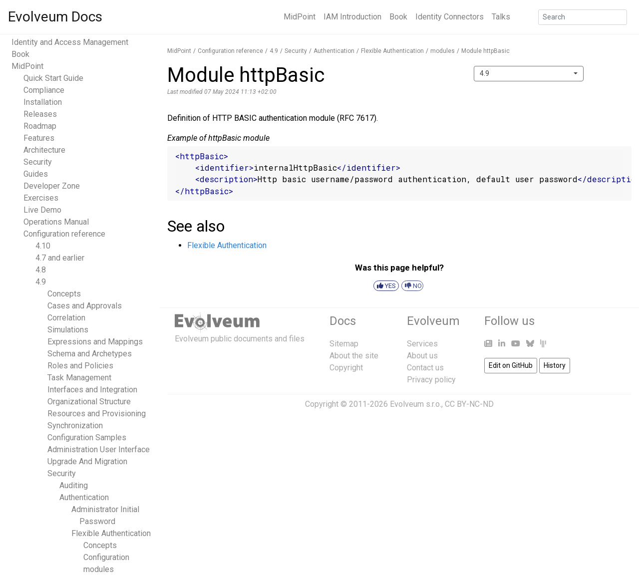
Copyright (346, 367)
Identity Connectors (449, 16)
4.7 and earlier (59, 258)
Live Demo (42, 210)
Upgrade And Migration (87, 461)
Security (37, 162)
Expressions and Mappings (95, 341)
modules (98, 569)
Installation (42, 102)
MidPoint (300, 16)
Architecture (44, 150)
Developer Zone (51, 186)
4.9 (40, 282)
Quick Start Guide (53, 78)
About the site (353, 355)
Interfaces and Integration (92, 389)
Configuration (106, 557)
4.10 (42, 246)
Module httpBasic (485, 50)
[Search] (582, 17)
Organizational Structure (89, 401)
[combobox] (529, 73)
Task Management (79, 377)
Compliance (43, 90)
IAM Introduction (352, 16)
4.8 (40, 270)
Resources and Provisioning (96, 413)
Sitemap (343, 343)
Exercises (40, 198)
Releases (40, 114)
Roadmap (39, 126)
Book (398, 16)
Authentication (84, 497)
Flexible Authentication (111, 533)
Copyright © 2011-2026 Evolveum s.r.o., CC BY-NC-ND (399, 404)
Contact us (425, 367)
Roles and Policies (80, 365)
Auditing (73, 485)
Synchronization (75, 425)
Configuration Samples (86, 437)
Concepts (64, 293)
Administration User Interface (98, 449)
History (555, 365)
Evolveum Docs (55, 16)
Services (422, 343)
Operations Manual (56, 222)
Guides (35, 174)
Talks (501, 16)
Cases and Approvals (84, 305)
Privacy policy (431, 379)
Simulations (67, 329)
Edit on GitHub (511, 365)
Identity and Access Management (69, 42)
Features (38, 138)
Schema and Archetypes (89, 353)
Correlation (66, 317)
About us (422, 355)
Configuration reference (64, 234)
